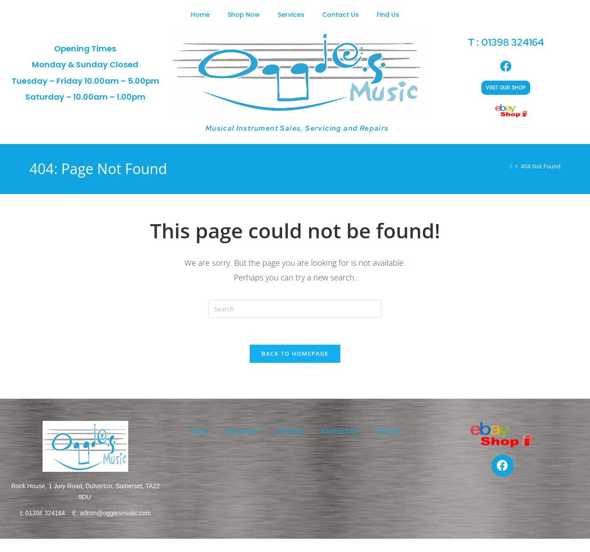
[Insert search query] (295, 309)
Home (200, 14)
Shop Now (244, 14)
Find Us (388, 14)
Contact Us (340, 14)
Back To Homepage (294, 354)
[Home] (511, 166)
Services (291, 14)
